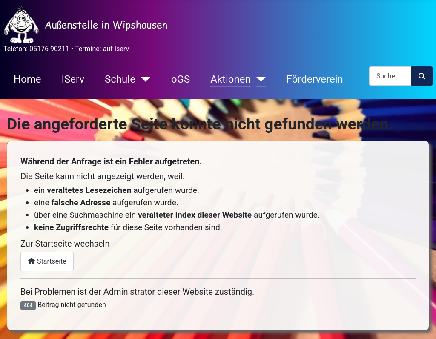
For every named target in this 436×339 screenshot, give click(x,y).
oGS (180, 79)
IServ (73, 79)
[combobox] (390, 76)
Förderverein (315, 79)
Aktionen (230, 79)
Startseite (47, 261)
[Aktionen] (258, 79)
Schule (120, 79)
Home (27, 79)
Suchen (422, 76)
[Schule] (143, 79)
